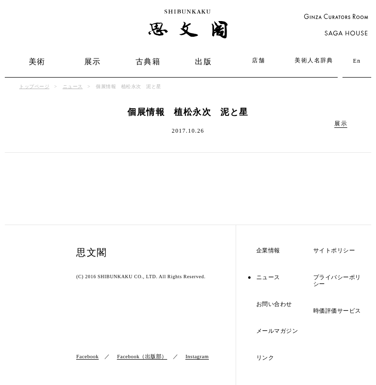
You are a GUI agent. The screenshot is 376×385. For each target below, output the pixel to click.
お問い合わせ (274, 304)
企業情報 (268, 251)
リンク (265, 358)
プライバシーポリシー (337, 280)
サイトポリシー (334, 251)
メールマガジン (277, 331)
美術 (37, 61)
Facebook (87, 356)
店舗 (258, 60)
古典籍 (148, 61)
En (357, 60)
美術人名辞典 (314, 60)
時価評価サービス (337, 311)
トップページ (34, 86)
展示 (92, 61)
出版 (203, 61)
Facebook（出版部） (142, 356)
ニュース (73, 86)
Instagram (196, 356)
